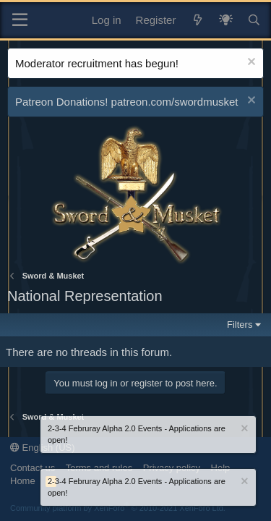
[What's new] (197, 20)
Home (22, 480)
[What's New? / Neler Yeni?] (226, 20)
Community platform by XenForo (117, 508)
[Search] (254, 20)
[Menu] (20, 20)
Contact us (32, 467)
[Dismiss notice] (250, 63)
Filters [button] (239, 324)
